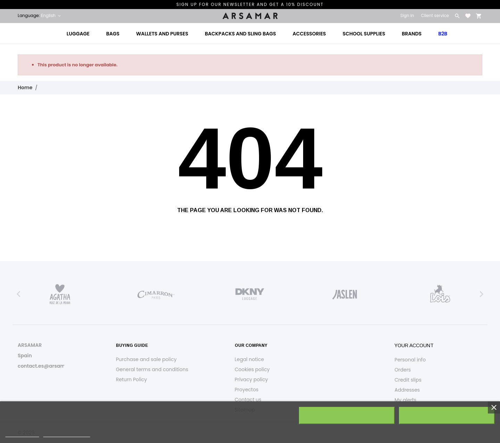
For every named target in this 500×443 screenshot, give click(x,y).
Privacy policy (251, 379)
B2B (442, 33)
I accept (446, 415)
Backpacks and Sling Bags (240, 33)
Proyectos (247, 389)
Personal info (410, 359)
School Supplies (364, 33)
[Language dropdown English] (51, 15)
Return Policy (131, 379)
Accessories (309, 33)
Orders (402, 369)
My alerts (405, 399)
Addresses (407, 389)
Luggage (78, 33)
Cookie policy (22, 434)
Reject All (347, 415)
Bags (112, 33)
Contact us (248, 399)
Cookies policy (252, 369)
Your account (414, 345)
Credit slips (407, 379)
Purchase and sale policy (146, 359)
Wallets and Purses (162, 33)
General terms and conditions (152, 369)
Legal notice (249, 359)
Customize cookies (66, 434)
